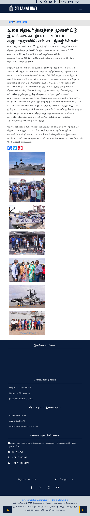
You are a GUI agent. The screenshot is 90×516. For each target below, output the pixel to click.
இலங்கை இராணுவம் (19, 393)
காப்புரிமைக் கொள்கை (35, 500)
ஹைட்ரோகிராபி (17, 420)
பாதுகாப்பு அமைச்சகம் (20, 387)
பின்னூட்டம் (63, 479)
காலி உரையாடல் (17, 415)
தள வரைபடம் (26, 479)
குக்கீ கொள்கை (60, 500)
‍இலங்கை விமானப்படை (21, 398)
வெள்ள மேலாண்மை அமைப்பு (24, 426)
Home (10, 22)
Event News (22, 22)
